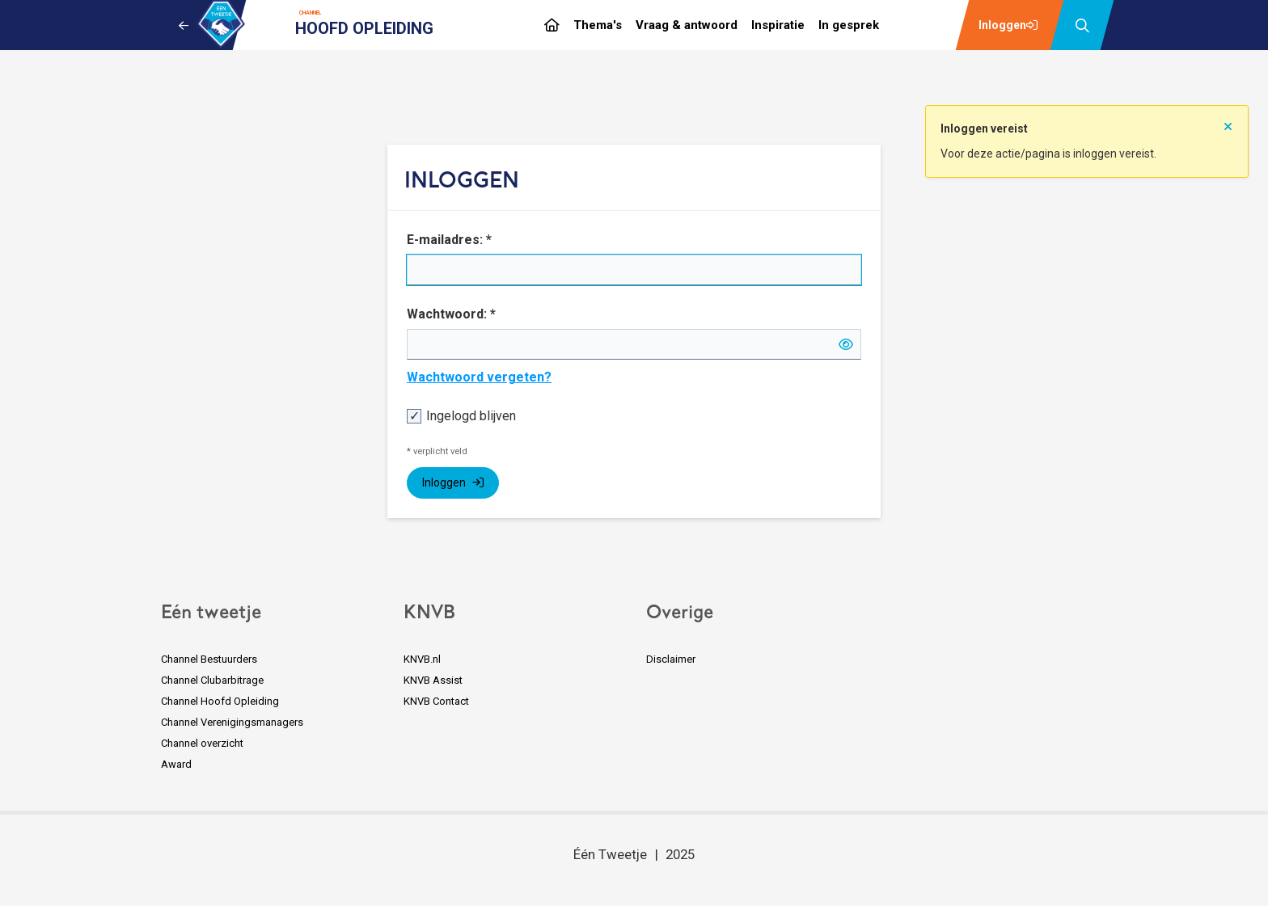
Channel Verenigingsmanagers (232, 722)
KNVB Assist (433, 680)
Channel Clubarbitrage (212, 680)
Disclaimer (670, 659)
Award (176, 764)
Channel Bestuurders (209, 659)
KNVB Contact (436, 701)
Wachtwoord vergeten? (479, 377)
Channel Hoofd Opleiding (220, 701)
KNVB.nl (422, 659)
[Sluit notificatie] (1228, 122)
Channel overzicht (202, 743)
